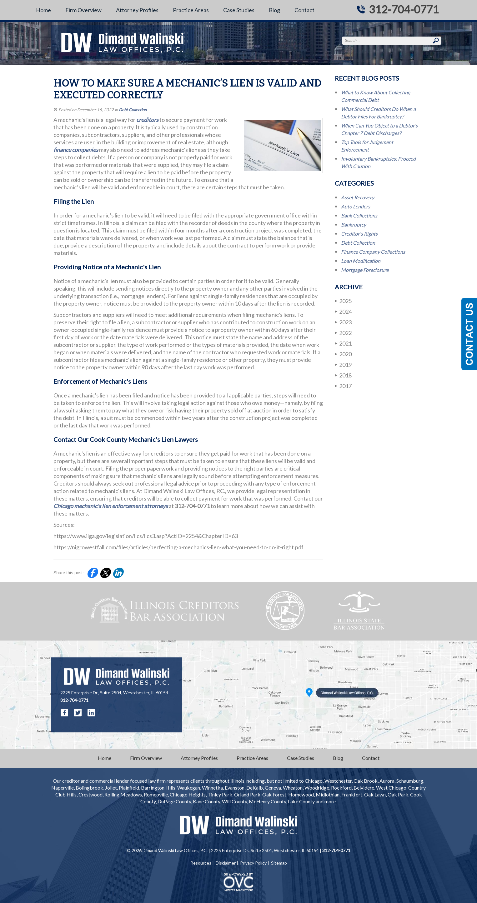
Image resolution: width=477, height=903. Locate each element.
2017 (343, 385)
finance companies (75, 149)
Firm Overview (83, 10)
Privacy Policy (253, 863)
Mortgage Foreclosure (365, 270)
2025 (343, 300)
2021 (343, 343)
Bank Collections (359, 215)
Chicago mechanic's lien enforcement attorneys (110, 505)
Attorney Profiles (137, 10)
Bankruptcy (353, 224)
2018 (343, 375)
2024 (343, 311)
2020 (343, 353)
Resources (200, 863)
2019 (343, 364)
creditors (147, 119)
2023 (343, 322)
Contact (304, 10)
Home (43, 10)
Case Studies (238, 10)
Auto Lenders (355, 206)
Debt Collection (133, 109)
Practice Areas (191, 10)
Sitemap (279, 863)
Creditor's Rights (359, 234)
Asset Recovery (357, 197)
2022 (343, 332)
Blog (274, 10)
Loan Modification (360, 261)
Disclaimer (226, 863)
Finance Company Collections (373, 252)
